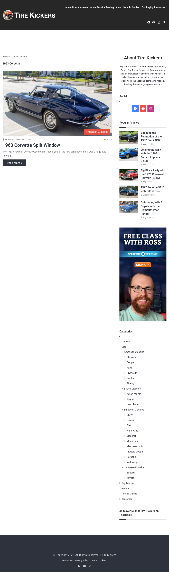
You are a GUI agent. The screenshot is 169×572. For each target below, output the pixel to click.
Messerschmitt (135, 446)
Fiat (129, 425)
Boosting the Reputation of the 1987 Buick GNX (151, 136)
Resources (126, 499)
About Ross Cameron (76, 7)
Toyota (130, 477)
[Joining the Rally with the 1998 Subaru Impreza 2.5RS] (128, 154)
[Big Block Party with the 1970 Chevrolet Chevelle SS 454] (128, 175)
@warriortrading (157, 70)
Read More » (14, 163)
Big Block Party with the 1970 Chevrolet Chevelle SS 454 (153, 174)
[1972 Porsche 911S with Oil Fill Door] (128, 192)
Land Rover (133, 404)
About (104, 560)
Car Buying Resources (153, 7)
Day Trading (127, 483)
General (125, 488)
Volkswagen (133, 462)
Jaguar (130, 399)
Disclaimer (67, 560)
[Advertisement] (84, 41)
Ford (129, 367)
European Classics (134, 409)
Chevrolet (132, 357)
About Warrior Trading (102, 7)
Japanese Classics (134, 467)
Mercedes (132, 441)
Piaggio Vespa (135, 451)
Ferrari (130, 420)
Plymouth (132, 372)
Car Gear (125, 341)
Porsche (131, 456)
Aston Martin (134, 393)
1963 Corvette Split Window (34, 145)
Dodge (130, 362)
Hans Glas (132, 430)
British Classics (132, 388)
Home (7, 56)
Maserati (132, 435)
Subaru (131, 472)
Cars (118, 7)
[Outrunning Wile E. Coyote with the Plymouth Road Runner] (128, 207)
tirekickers (10, 139)
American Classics (134, 352)
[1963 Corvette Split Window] (57, 103)
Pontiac (131, 378)
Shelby (130, 383)
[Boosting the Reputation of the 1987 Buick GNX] (128, 137)
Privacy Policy (82, 560)
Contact (94, 560)
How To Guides (131, 7)
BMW (130, 414)
